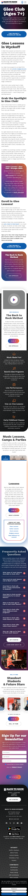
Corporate (14, 865)
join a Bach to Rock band (11, 224)
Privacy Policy (14, 838)
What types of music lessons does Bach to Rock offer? (14, 573)
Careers (14, 860)
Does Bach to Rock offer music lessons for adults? (14, 618)
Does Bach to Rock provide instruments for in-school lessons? (14, 596)
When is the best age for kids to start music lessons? (14, 603)
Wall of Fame (13, 724)
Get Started (14, 640)
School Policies (14, 855)
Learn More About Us (13, 645)
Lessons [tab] (5, 458)
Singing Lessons (14, 533)
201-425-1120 (15, 819)
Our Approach (13, 275)
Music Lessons (14, 515)
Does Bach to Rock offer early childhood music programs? (14, 611)
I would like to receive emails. (14, 764)
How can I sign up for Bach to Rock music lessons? (14, 632)
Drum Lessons (14, 531)
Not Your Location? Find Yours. (14, 816)
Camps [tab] (14, 458)
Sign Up (13, 341)
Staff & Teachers (14, 850)
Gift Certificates (14, 875)
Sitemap (21, 838)
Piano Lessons (14, 526)
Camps (14, 794)
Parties (14, 795)
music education (19, 192)
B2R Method (14, 867)
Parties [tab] (22, 458)
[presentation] (14, 771)
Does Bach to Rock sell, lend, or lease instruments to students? (14, 587)
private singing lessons (19, 69)
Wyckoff (14, 847)
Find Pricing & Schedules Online (14, 34)
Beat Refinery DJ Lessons (14, 536)
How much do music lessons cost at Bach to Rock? (14, 580)
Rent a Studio (14, 877)
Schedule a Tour (14, 858)
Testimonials (14, 870)
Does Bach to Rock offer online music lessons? (14, 625)
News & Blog (14, 872)
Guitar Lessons (14, 528)
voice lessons (9, 175)
